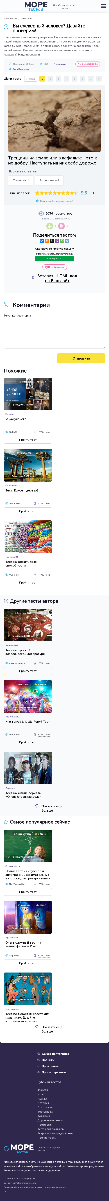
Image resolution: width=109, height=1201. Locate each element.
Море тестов (10, 18)
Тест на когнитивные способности (21, 563)
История (43, 1103)
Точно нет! (21, 180)
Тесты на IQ (45, 1111)
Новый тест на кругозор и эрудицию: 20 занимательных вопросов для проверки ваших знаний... (27, 876)
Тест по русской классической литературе (25, 652)
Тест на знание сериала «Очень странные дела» (23, 794)
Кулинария (43, 1116)
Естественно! (49, 180)
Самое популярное (55, 1053)
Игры (40, 1094)
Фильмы (42, 1090)
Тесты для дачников (50, 1129)
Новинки (48, 1060)
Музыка (42, 1098)
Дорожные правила (50, 1120)
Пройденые (50, 1066)
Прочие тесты (46, 1137)
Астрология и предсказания (55, 1133)
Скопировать (54, 258)
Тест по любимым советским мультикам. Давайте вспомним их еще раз (27, 1017)
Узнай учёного (15, 419)
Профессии (44, 1124)
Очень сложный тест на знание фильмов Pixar (23, 944)
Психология (26, 18)
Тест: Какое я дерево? (21, 490)
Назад (31, 78)
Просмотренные (54, 1072)
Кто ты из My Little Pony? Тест (27, 721)
